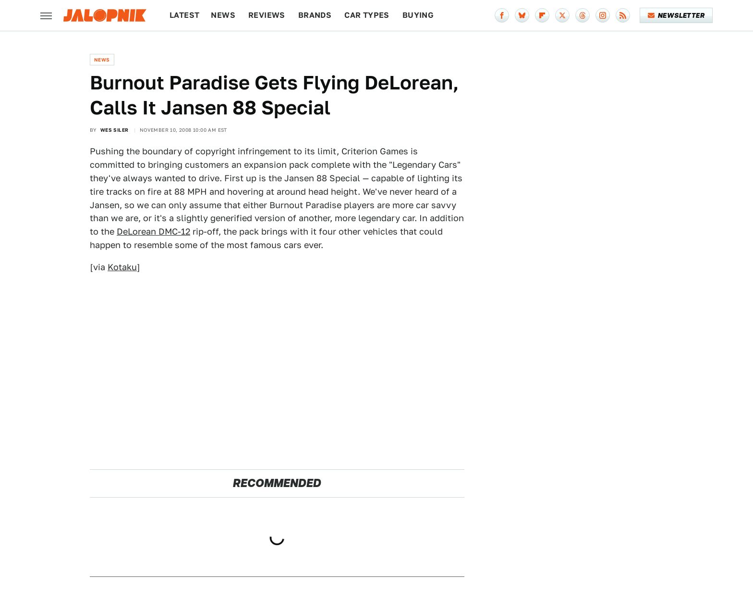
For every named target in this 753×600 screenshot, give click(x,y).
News (223, 15)
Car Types (366, 15)
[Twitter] (562, 15)
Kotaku (122, 267)
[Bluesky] (522, 15)
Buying (418, 15)
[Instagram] (602, 15)
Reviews (266, 15)
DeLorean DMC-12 (153, 231)
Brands (314, 15)
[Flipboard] (542, 15)
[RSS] (623, 15)
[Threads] (582, 15)
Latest (184, 15)
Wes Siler (114, 130)
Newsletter (676, 15)
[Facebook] (502, 15)
